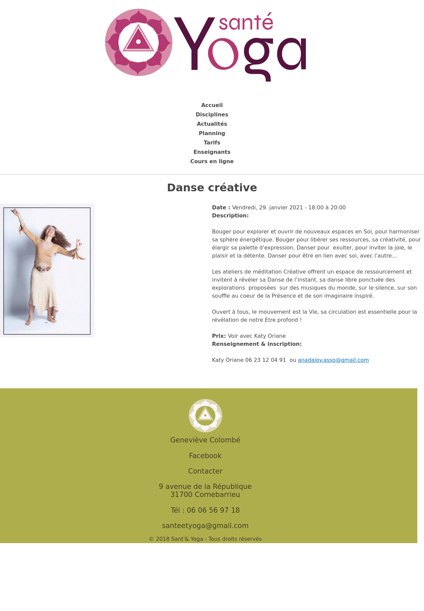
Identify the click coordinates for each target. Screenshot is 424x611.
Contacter (205, 471)
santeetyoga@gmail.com (205, 526)
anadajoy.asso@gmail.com (333, 360)
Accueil (212, 105)
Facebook (205, 456)
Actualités (212, 124)
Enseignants (211, 152)
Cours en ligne (212, 161)
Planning (212, 133)
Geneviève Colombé (205, 440)
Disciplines (212, 114)
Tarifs (212, 142)
